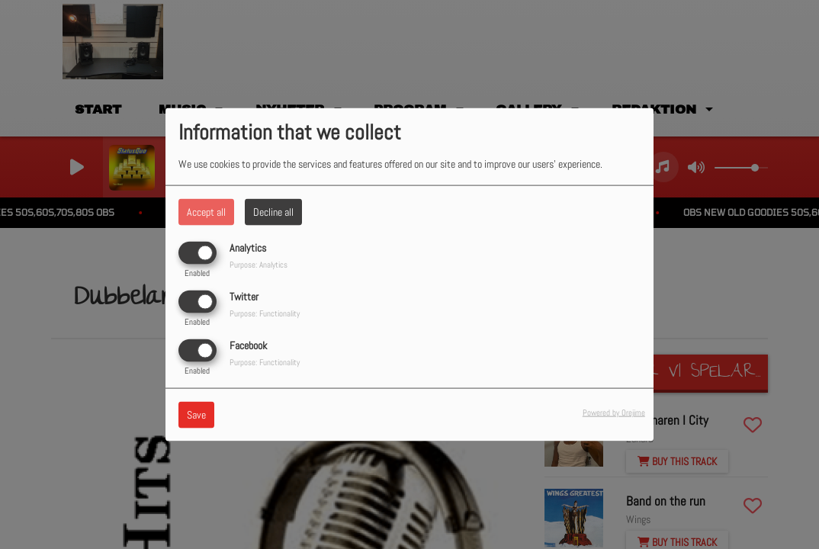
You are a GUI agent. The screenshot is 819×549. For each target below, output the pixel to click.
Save (196, 415)
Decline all (273, 211)
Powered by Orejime (614, 412)
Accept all (206, 211)
